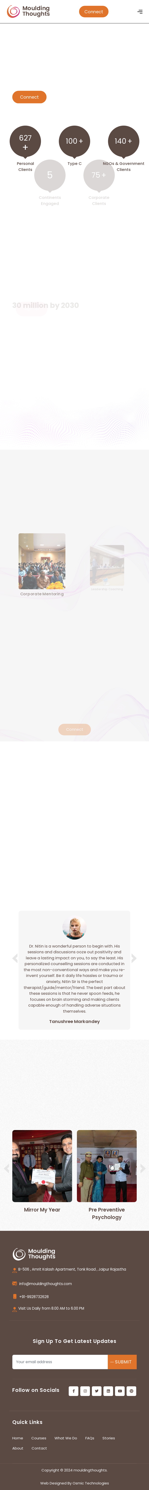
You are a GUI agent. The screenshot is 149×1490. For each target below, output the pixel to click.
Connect (93, 12)
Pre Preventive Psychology (107, 1213)
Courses (38, 1438)
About (17, 1448)
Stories (108, 1438)
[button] (133, 958)
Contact (39, 1448)
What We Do (65, 1438)
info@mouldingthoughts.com (45, 1283)
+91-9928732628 (34, 1296)
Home (17, 1438)
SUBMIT (123, 1362)
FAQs (89, 1438)
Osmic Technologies (91, 1483)
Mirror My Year (42, 1209)
